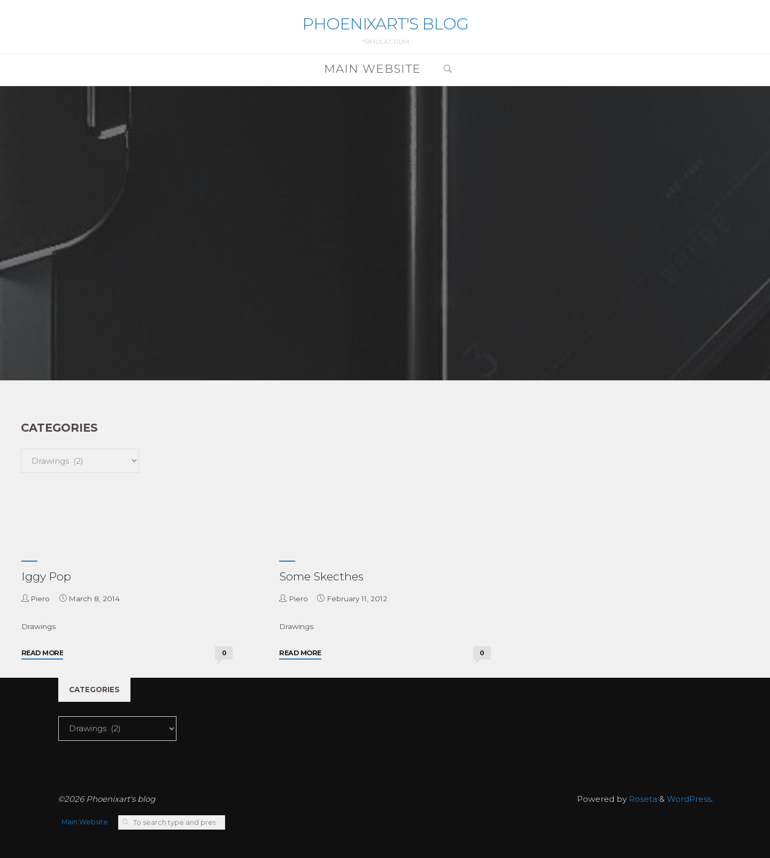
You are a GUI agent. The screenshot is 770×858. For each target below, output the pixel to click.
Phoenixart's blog (385, 24)
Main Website (84, 822)
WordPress (689, 799)
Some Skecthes (321, 576)
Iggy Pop (46, 576)
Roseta (642, 799)
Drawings (38, 626)
